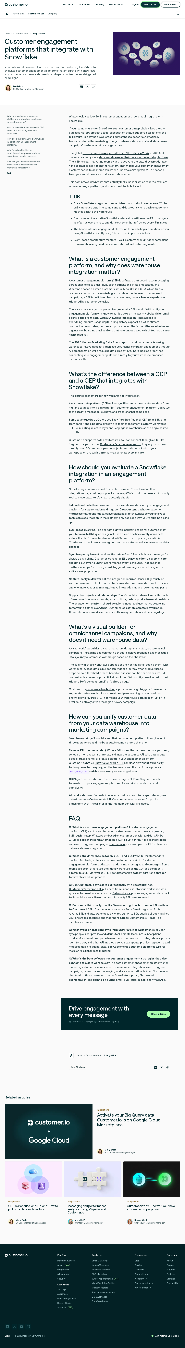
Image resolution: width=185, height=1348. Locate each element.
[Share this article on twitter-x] (87, 86)
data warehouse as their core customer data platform (133, 157)
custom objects (136, 608)
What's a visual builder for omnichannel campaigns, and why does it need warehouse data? (23, 153)
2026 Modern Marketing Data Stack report (101, 342)
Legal (7, 1336)
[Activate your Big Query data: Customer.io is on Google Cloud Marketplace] (92, 1131)
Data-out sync (121, 893)
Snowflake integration (94, 203)
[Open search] (178, 14)
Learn (7, 34)
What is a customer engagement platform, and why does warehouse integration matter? (24, 119)
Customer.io (117, 844)
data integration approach (149, 873)
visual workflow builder (100, 689)
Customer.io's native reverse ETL (120, 444)
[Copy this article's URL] (93, 86)
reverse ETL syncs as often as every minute (139, 558)
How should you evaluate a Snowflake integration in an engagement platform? (25, 142)
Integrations (38, 34)
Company (52, 14)
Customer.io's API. (100, 799)
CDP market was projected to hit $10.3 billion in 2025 (116, 153)
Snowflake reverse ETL (109, 763)
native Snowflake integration (116, 218)
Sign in (135, 4)
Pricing (100, 4)
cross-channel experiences (149, 297)
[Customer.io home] (16, 4)
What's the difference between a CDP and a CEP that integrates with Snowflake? (25, 130)
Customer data (36, 14)
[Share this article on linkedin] (81, 86)
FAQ (9, 173)
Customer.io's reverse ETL (85, 889)
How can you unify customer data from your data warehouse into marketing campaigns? (23, 165)
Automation (19, 14)
